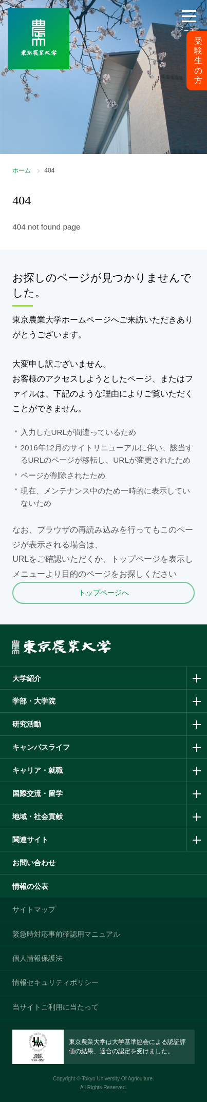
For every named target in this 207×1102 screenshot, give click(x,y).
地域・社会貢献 (37, 816)
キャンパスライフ (41, 747)
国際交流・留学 (37, 793)
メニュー (189, 29)
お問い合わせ (33, 863)
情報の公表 (30, 886)
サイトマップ (33, 909)
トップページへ (104, 592)
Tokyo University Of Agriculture (117, 1078)
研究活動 (26, 724)
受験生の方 (198, 60)
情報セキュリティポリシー (55, 982)
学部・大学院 (33, 701)
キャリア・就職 (37, 770)
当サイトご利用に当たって (55, 1007)
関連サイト (30, 839)
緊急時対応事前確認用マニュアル (66, 934)
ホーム (21, 170)
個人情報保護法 (37, 958)
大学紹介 (26, 678)
